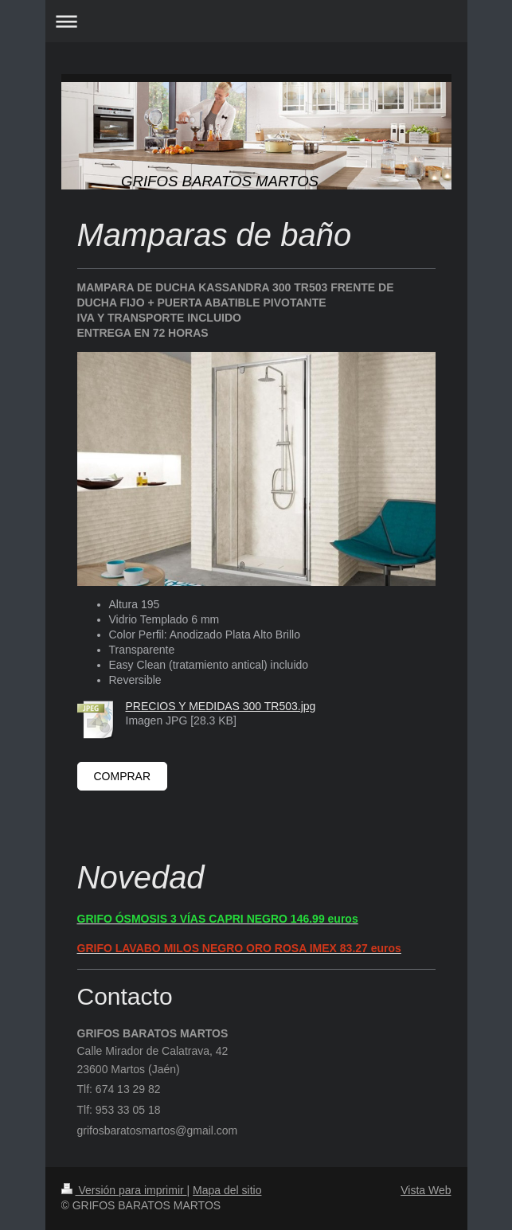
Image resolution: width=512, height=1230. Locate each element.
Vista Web (426, 1190)
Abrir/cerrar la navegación (256, 21)
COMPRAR (122, 776)
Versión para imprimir (124, 1190)
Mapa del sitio (227, 1190)
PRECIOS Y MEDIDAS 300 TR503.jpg (221, 706)
